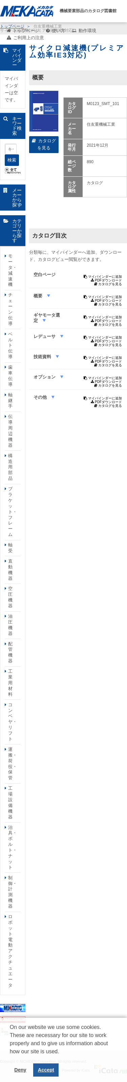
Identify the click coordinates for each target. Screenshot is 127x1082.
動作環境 (87, 30)
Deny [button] (20, 1070)
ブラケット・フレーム (12, 511)
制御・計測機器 (12, 892)
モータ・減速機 (12, 270)
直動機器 (10, 570)
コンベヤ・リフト (12, 721)
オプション (45, 376)
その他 (41, 397)
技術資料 (43, 356)
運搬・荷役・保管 (12, 763)
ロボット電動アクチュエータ (10, 951)
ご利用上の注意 (28, 37)
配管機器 (10, 652)
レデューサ (45, 336)
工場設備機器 (10, 802)
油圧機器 (10, 625)
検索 (11, 160)
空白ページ (45, 274)
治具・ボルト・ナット (12, 847)
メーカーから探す (17, 197)
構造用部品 (10, 467)
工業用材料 (10, 683)
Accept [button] (46, 1070)
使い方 (58, 30)
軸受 (10, 547)
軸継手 (10, 400)
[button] (11, 1057)
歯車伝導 (10, 376)
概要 (39, 295)
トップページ (26, 30)
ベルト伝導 (10, 345)
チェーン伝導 (10, 309)
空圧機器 (10, 597)
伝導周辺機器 (10, 430)
